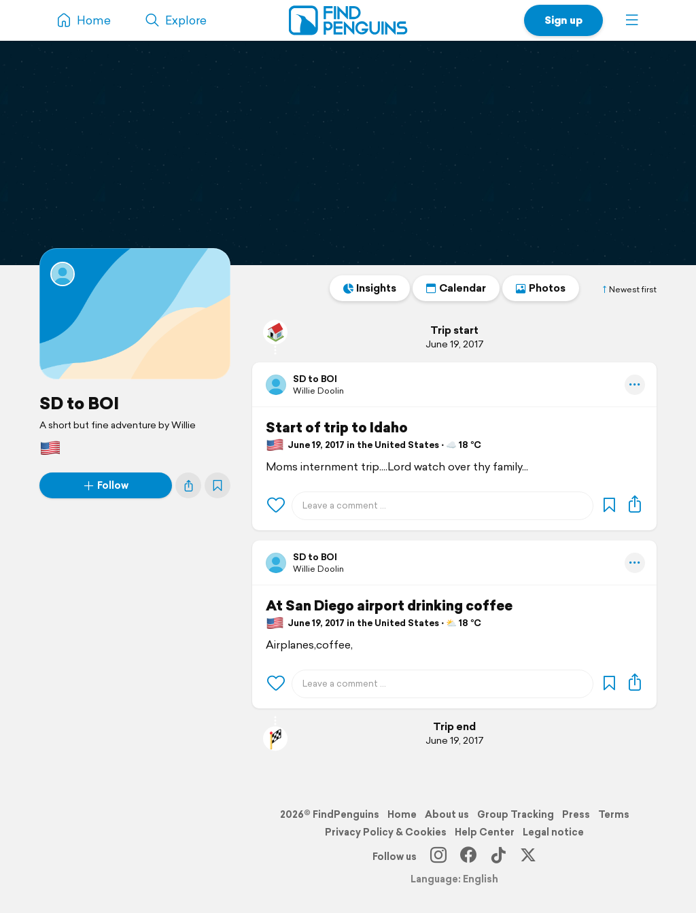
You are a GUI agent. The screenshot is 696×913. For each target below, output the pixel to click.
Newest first (629, 289)
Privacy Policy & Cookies (386, 832)
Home (402, 814)
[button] (632, 20)
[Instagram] (438, 856)
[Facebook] (468, 856)
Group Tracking (515, 814)
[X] (528, 856)
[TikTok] (498, 856)
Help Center (485, 832)
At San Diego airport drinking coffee (389, 605)
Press (576, 814)
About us (447, 814)
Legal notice (553, 832)
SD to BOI (79, 403)
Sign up (563, 20)
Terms (613, 814)
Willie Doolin (318, 390)
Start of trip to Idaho (337, 427)
